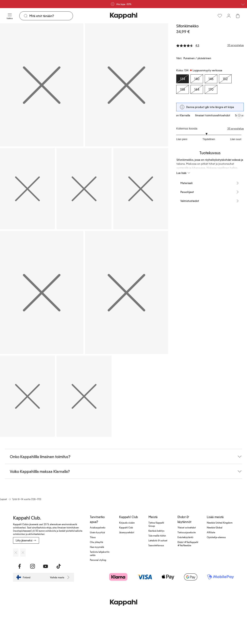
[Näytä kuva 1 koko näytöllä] (41, 84)
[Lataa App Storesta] (15, 552)
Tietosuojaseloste (186, 532)
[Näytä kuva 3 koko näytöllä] (27, 188)
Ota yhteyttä (96, 542)
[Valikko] (9, 15)
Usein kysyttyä (97, 532)
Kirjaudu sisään (127, 522)
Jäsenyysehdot (126, 532)
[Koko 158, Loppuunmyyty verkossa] (182, 89)
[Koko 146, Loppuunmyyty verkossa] (211, 78)
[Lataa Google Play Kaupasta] (23, 552)
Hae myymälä (97, 546)
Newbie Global (214, 527)
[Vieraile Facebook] (19, 566)
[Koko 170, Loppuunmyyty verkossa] (211, 89)
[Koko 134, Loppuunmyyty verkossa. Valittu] (182, 78)
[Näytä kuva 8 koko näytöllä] (27, 396)
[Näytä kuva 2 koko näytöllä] (126, 84)
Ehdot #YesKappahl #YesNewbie (187, 544)
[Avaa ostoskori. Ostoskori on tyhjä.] (237, 15)
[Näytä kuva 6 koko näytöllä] (41, 292)
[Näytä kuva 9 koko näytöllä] (84, 396)
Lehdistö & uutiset (157, 540)
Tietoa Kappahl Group (156, 524)
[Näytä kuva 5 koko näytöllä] (140, 188)
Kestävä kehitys (156, 530)
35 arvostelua (235, 128)
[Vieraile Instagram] (32, 566)
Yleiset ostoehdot (186, 527)
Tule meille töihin (157, 535)
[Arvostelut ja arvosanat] (210, 45)
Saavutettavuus (156, 545)
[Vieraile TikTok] (58, 566)
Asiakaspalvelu (97, 527)
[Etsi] (51, 16)
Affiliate (211, 532)
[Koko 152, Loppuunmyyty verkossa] (225, 78)
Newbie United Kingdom (220, 522)
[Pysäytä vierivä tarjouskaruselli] (239, 115)
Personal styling (98, 559)
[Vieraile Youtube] (45, 566)
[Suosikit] (219, 15)
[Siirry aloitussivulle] (123, 16)
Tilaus (93, 537)
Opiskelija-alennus (216, 537)
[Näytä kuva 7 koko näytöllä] (126, 292)
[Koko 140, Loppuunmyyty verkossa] (196, 78)
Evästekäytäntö (185, 537)
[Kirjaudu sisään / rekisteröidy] (228, 15)
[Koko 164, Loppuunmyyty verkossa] (196, 89)
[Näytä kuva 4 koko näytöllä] (84, 188)
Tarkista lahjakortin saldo (99, 553)
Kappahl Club (126, 527)
